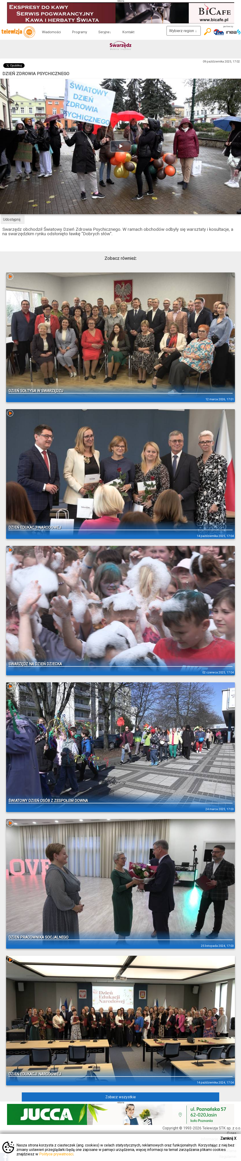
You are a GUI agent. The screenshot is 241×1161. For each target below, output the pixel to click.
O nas (231, 1133)
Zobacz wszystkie (120, 1097)
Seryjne (104, 32)
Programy (79, 32)
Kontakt (128, 32)
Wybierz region (183, 31)
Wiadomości (51, 32)
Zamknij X (228, 1138)
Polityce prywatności (56, 1154)
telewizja (18, 32)
